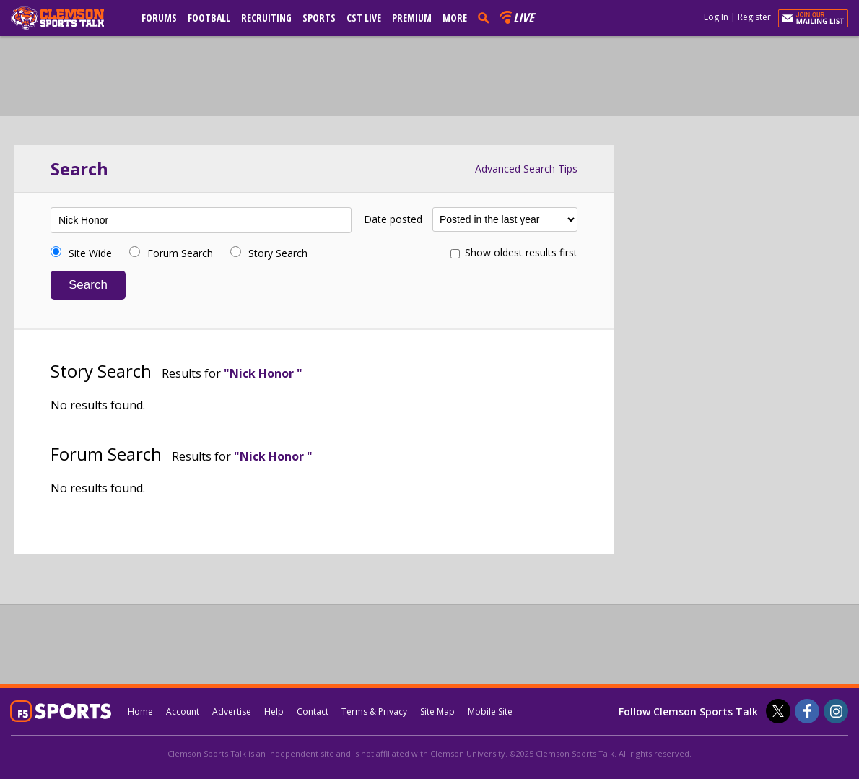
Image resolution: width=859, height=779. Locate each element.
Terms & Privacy (374, 711)
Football (209, 18)
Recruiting (266, 18)
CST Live (363, 18)
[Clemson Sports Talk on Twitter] (778, 711)
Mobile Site (490, 711)
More (454, 18)
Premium (412, 18)
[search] (486, 17)
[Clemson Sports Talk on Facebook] (807, 711)
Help (274, 711)
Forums (159, 18)
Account (182, 711)
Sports (319, 18)
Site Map (437, 711)
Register (754, 17)
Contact (312, 711)
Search (88, 285)
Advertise (231, 711)
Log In (716, 17)
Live (523, 17)
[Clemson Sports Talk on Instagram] (836, 711)
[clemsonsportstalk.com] (68, 18)
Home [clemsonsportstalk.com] (140, 711)
